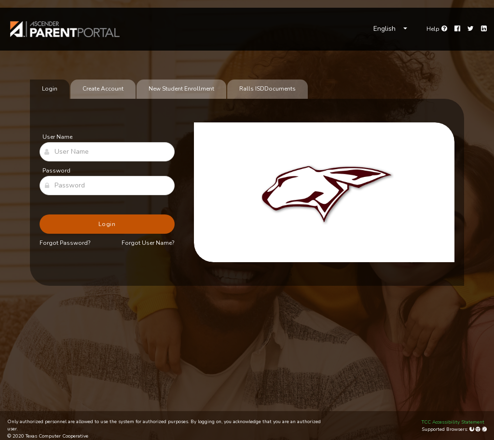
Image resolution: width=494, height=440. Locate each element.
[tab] (267, 89)
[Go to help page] (436, 29)
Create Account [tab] (103, 89)
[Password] (107, 185)
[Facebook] (457, 29)
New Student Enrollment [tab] (181, 89)
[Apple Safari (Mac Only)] (484, 429)
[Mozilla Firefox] (472, 429)
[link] (65, 29)
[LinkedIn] (484, 29)
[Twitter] (470, 29)
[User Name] (107, 151)
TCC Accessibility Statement (453, 422)
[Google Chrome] (479, 429)
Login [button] (107, 224)
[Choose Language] (390, 29)
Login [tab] (49, 89)
